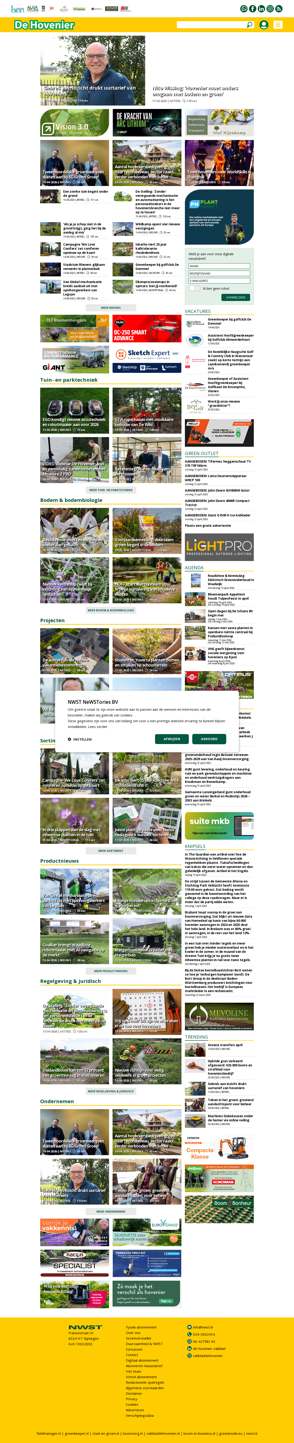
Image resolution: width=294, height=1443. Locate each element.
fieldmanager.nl (49, 1433)
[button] (80, 739)
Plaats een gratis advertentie (208, 525)
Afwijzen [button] (172, 739)
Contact (132, 1354)
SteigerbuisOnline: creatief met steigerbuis (144, 952)
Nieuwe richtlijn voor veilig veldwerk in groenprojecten (140, 1072)
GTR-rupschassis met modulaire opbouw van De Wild (144, 422)
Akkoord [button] (209, 739)
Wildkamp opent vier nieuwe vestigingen (158, 226)
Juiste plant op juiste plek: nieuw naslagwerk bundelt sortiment (144, 832)
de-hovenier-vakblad (209, 1348)
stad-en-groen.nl (106, 1433)
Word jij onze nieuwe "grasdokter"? (224, 403)
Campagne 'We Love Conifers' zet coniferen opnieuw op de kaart (81, 248)
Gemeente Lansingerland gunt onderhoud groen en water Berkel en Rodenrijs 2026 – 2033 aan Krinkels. (218, 796)
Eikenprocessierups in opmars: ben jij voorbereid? (156, 284)
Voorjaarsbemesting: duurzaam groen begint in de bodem (144, 542)
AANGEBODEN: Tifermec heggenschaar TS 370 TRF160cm (218, 463)
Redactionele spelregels (145, 1382)
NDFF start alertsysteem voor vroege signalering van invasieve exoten (145, 589)
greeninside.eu (230, 1433)
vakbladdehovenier (208, 1355)
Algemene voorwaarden (145, 1388)
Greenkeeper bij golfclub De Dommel (157, 266)
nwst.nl (251, 1433)
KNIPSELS (195, 846)
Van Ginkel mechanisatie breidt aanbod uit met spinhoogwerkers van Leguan (82, 288)
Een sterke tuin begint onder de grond (85, 193)
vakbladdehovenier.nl (163, 1433)
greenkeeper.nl (77, 1433)
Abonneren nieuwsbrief (144, 1365)
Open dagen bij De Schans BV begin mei (230, 613)
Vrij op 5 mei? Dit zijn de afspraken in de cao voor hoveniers (146, 1023)
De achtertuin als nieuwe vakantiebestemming (65, 662)
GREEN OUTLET (202, 453)
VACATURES (198, 311)
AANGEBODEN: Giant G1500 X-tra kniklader (217, 515)
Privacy (131, 1399)
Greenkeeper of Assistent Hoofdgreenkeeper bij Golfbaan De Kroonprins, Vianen (228, 384)
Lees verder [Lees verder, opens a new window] (97, 726)
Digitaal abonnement (142, 1360)
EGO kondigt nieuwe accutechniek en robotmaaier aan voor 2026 (74, 422)
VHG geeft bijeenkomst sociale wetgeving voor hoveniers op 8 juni (226, 653)
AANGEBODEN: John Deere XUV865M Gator (217, 490)
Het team (133, 1371)
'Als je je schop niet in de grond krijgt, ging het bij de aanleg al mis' (84, 228)
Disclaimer (134, 1393)
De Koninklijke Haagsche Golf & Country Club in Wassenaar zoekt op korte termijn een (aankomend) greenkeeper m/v (230, 359)
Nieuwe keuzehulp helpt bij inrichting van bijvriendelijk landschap (67, 589)
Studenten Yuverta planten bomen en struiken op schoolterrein (147, 662)
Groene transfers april (225, 1045)
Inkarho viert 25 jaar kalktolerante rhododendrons (151, 248)
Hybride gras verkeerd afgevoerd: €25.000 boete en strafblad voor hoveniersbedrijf (230, 1067)
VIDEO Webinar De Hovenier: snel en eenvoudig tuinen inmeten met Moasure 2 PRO (74, 469)
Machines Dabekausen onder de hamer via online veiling (230, 1118)
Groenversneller (139, 1338)
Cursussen (134, 1349)
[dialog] (147, 721)
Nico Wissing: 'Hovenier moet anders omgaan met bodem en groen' (195, 90)
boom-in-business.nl (199, 1433)
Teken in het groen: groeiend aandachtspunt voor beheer (142, 1193)
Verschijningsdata (140, 1415)
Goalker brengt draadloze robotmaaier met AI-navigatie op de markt (73, 950)
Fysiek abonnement (141, 1327)
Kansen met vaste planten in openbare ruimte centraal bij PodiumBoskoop (230, 632)
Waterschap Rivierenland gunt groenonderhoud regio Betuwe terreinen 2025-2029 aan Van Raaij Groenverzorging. (217, 754)
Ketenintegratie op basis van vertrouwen (141, 471)
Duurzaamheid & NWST (144, 1343)
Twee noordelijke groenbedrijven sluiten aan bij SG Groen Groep (73, 174)
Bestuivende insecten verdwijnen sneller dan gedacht (72, 542)
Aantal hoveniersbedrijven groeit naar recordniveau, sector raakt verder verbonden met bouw (145, 172)
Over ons (133, 1332)
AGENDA (194, 567)
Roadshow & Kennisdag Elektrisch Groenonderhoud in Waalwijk (231, 579)
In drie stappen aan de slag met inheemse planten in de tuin (71, 832)
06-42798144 (204, 1341)
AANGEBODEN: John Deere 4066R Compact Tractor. (217, 502)
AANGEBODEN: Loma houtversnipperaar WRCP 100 (215, 478)
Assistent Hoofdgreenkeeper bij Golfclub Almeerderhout (231, 337)
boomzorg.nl (133, 1433)
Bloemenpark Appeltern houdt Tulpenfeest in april (228, 596)
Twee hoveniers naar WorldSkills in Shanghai (219, 174)
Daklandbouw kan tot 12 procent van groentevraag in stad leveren (73, 1072)
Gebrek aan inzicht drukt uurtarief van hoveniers (90, 90)
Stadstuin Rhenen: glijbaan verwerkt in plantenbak (84, 266)
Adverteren (135, 1410)
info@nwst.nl (203, 1327)
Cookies (132, 1404)
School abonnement (141, 1376)
